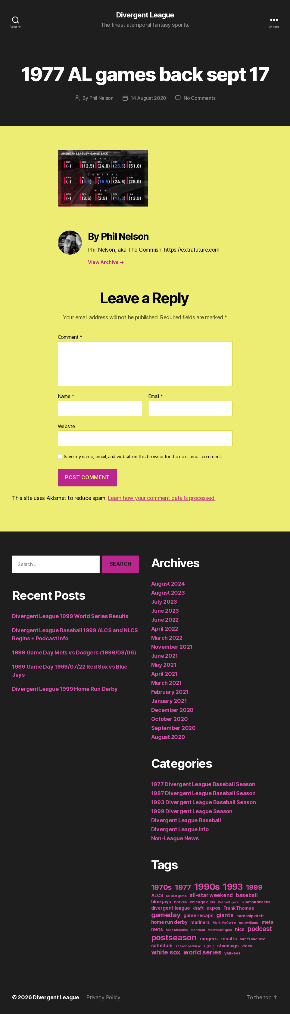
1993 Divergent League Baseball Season (203, 802)
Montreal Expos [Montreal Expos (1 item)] (219, 930)
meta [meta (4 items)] (267, 922)
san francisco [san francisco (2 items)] (252, 938)
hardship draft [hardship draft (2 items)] (249, 915)
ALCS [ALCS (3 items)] (157, 895)
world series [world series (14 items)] (202, 952)
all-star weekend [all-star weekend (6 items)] (211, 895)
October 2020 (169, 718)
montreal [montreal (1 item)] (198, 930)
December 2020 (172, 709)
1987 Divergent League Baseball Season (203, 793)
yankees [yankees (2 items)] (232, 953)
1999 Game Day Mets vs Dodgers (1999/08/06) (74, 652)
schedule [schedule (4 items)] (162, 945)
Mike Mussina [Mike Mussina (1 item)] (177, 930)
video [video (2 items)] (247, 945)
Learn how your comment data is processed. (161, 498)
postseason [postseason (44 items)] (174, 937)
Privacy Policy (104, 997)
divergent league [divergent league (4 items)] (170, 908)
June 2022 (165, 619)
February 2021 (170, 691)
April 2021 (164, 673)
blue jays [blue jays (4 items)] (161, 901)
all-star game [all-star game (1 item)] (176, 896)
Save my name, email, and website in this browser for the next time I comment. (143, 456)
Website (66, 426)
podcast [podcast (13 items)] (260, 928)
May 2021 (163, 664)
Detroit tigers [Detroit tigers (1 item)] (228, 902)
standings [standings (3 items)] (228, 945)
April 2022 (164, 628)
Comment (70, 337)
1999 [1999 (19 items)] (254, 887)
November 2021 (172, 646)
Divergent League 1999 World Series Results (70, 616)
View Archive (106, 262)
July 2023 (164, 601)
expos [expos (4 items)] (213, 908)
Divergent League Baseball (186, 820)
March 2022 (166, 637)
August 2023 (168, 592)
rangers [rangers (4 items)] (209, 938)
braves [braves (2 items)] (180, 901)
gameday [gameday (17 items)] (166, 914)
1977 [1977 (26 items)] (183, 887)
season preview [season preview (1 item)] (187, 946)
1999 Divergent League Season (191, 811)
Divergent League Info (180, 829)
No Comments (199, 98)
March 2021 (166, 682)
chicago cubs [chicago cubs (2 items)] (202, 901)
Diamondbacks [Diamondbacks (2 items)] (256, 901)
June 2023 (165, 610)
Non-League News (175, 838)
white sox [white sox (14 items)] (166, 952)
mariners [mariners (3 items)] (200, 921)
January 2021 (169, 700)
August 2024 (168, 583)
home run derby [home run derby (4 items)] (169, 922)
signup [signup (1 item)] (208, 946)
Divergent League (145, 15)
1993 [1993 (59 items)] (233, 886)
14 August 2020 (148, 98)
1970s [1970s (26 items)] (161, 887)
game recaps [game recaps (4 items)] (198, 915)
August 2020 (168, 737)
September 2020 (173, 728)
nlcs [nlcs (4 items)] (240, 929)
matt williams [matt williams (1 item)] (249, 922)
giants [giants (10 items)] (224, 914)
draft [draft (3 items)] (198, 907)
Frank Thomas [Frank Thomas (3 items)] (238, 907)
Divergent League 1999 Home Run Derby (64, 689)
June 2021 (164, 655)
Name (66, 396)
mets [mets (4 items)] (157, 929)
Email (155, 396)
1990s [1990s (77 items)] (207, 886)
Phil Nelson (101, 98)
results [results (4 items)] (228, 938)
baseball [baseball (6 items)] (247, 895)
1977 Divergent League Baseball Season (203, 784)
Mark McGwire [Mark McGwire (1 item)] (224, 922)
